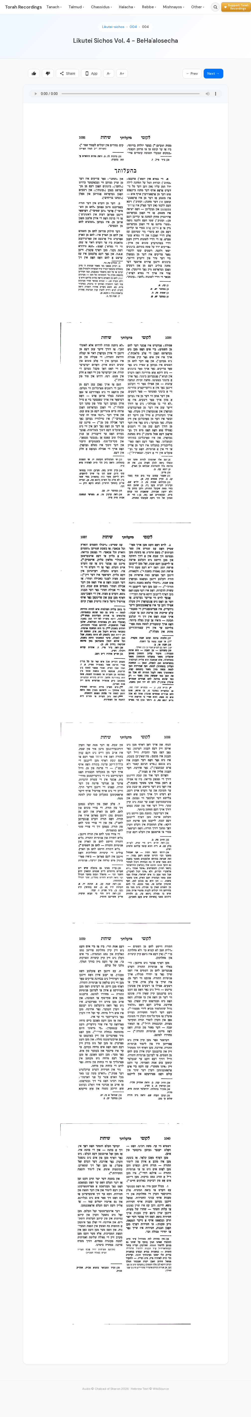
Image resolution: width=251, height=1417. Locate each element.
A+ (122, 73)
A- (108, 73)
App (91, 73)
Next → (213, 73)
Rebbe (149, 6)
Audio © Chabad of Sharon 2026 (105, 1389)
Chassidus (101, 6)
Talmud (76, 6)
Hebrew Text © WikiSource (150, 1389)
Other (197, 6)
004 (133, 27)
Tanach (54, 6)
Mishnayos (173, 6)
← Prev (192, 73)
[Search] (215, 6)
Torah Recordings (23, 7)
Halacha (127, 6)
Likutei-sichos (113, 27)
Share (67, 73)
